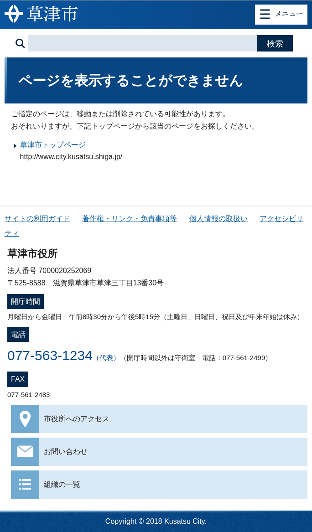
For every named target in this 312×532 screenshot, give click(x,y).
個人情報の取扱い (218, 218)
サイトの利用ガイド (37, 218)
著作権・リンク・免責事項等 (129, 218)
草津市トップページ (53, 145)
